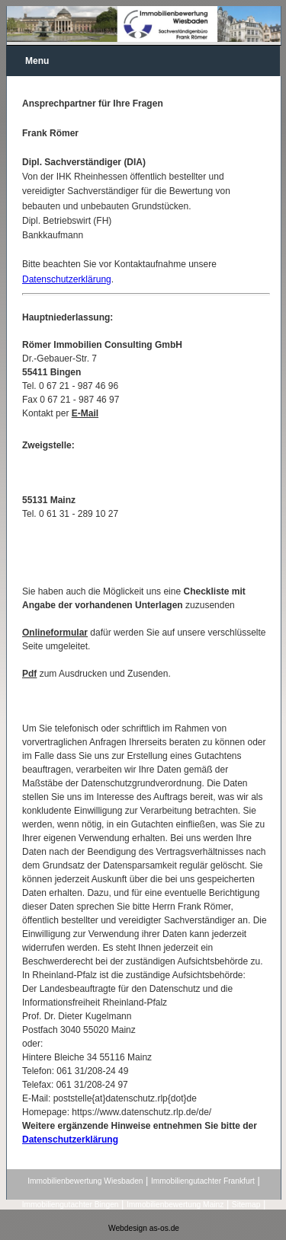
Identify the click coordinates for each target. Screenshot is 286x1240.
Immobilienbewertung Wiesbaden (85, 1181)
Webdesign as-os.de (143, 1228)
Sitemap (246, 1204)
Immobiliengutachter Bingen (70, 1204)
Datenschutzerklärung (66, 279)
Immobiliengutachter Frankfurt (203, 1181)
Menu (37, 61)
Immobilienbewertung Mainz (175, 1204)
